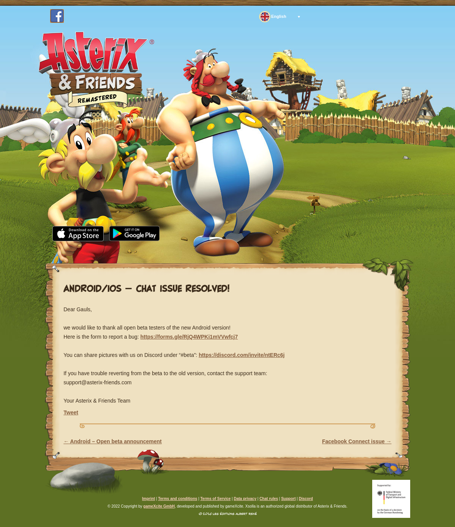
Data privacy (245, 499)
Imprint (148, 499)
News (112, 250)
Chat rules (268, 499)
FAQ (255, 250)
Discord (306, 499)
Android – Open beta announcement (112, 441)
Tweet (70, 412)
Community (206, 250)
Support (299, 250)
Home (71, 250)
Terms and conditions (177, 499)
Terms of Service (215, 499)
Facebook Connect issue (357, 441)
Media (153, 250)
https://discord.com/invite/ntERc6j (241, 355)
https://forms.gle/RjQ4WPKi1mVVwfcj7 (189, 337)
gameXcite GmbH (159, 506)
